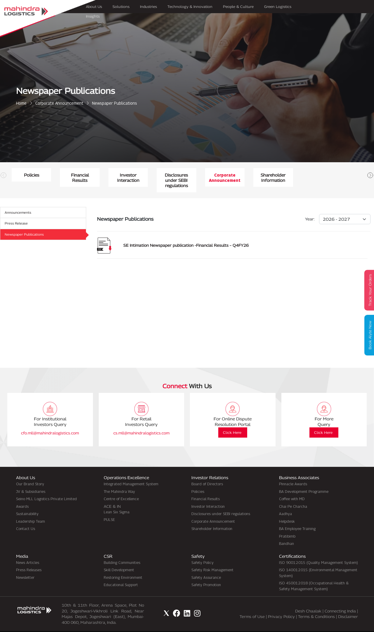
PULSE (109, 508)
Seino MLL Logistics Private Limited (46, 488)
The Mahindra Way (119, 480)
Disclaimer (348, 606)
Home (21, 103)
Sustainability (27, 503)
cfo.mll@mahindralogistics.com (50, 422)
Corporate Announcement (59, 103)
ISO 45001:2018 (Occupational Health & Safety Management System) (314, 575)
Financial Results (187, 174)
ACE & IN (112, 495)
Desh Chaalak (308, 600)
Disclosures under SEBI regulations (220, 503)
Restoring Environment (123, 566)
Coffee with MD (292, 488)
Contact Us (25, 518)
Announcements (19, 202)
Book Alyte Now (368, 335)
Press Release (17, 213)
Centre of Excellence (121, 488)
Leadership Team (30, 510)
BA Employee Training (297, 518)
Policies (67, 174)
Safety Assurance (206, 566)
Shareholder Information (211, 518)
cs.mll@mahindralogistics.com (141, 422)
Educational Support (121, 574)
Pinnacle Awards (293, 473)
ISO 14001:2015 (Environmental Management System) (318, 562)
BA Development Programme (303, 480)
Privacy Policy (281, 606)
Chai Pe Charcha (293, 495)
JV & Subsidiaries (30, 480)
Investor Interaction (307, 174)
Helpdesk (287, 510)
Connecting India (340, 600)
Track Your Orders (368, 290)
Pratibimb (287, 525)
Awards (22, 495)
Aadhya (285, 503)
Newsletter (25, 566)
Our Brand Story (30, 473)
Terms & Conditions (316, 606)
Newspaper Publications (26, 224)
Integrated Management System (131, 473)
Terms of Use (252, 606)
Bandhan (286, 533)
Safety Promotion (206, 574)
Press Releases (28, 559)
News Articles (27, 551)
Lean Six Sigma (116, 501)
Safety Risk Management (212, 559)
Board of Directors (207, 473)
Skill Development (119, 559)
